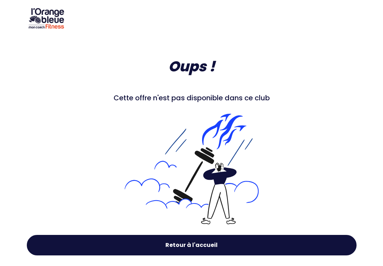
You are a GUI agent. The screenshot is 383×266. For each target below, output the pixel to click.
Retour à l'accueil (191, 245)
